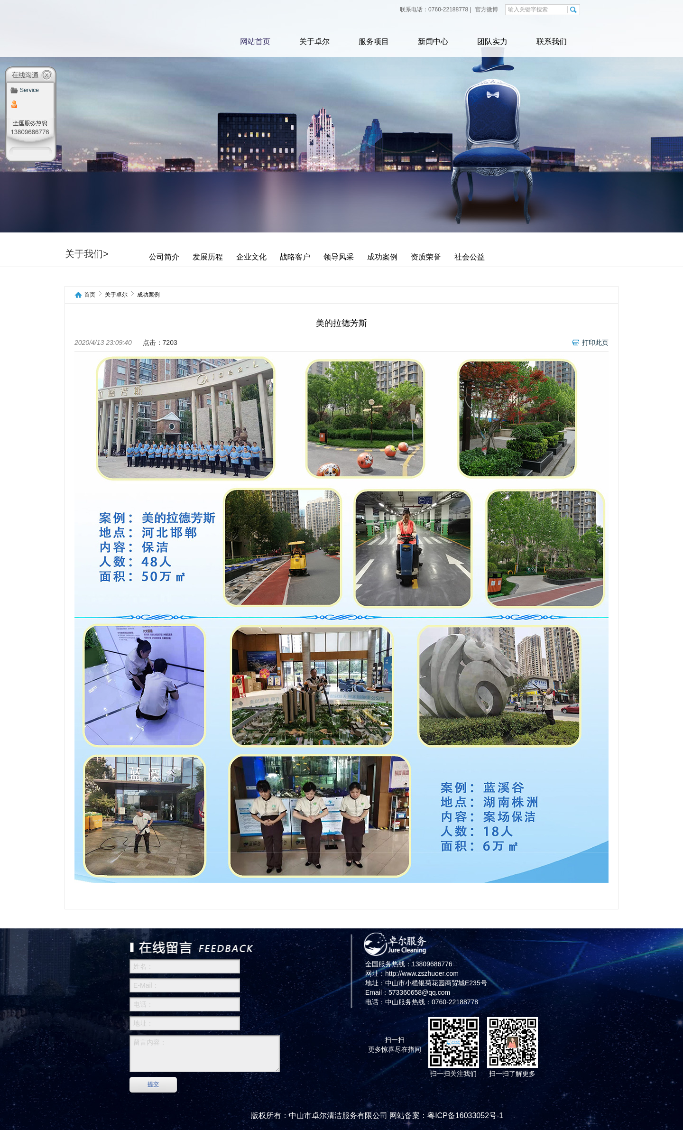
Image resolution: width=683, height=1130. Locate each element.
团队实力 (492, 41)
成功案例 (382, 257)
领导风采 (338, 257)
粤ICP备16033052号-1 (465, 1115)
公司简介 (164, 257)
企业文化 (251, 257)
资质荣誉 (426, 257)
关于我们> (87, 254)
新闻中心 (433, 41)
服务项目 (374, 41)
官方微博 (486, 9)
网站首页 (255, 41)
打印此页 (595, 342)
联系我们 (551, 41)
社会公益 (469, 257)
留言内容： (204, 1053)
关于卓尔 (314, 41)
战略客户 (295, 257)
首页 (89, 295)
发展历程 (208, 257)
